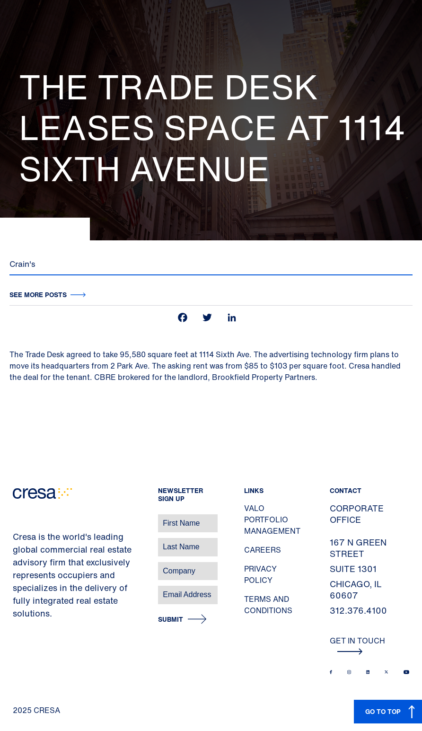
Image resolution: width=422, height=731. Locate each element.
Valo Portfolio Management (272, 519)
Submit (170, 620)
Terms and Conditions (268, 604)
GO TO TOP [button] (383, 711)
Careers (262, 549)
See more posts (38, 294)
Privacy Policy (260, 574)
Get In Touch (357, 645)
